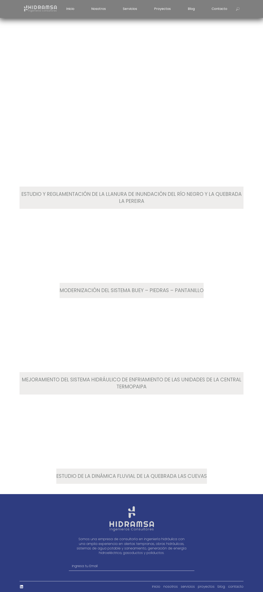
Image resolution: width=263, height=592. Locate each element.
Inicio (70, 9)
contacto (219, 9)
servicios (130, 9)
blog (191, 9)
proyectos (162, 9)
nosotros (98, 9)
